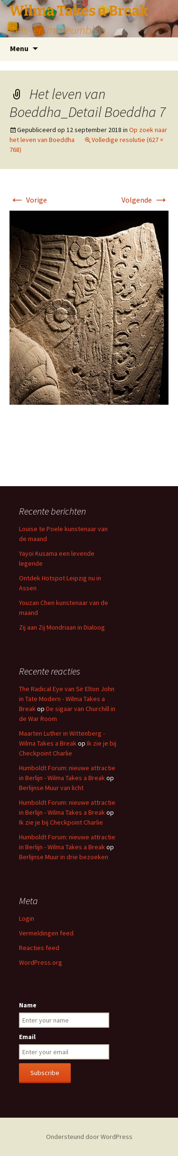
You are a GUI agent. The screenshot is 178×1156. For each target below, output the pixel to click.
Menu (19, 48)
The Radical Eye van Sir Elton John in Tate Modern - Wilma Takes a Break (66, 699)
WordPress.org (40, 962)
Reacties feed (39, 947)
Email (27, 1036)
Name (28, 1005)
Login (26, 918)
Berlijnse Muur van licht (51, 787)
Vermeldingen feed (46, 933)
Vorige (28, 200)
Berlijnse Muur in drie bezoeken (63, 857)
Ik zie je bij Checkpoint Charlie (61, 822)
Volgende (145, 200)
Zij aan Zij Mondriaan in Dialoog (62, 627)
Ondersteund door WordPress (89, 1136)
